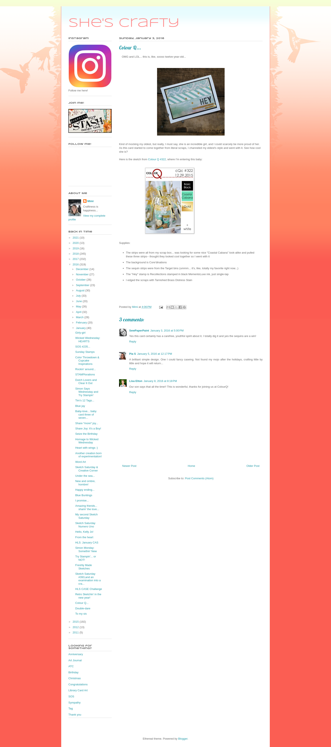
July (79, 295)
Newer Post (129, 465)
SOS (71, 696)
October (81, 279)
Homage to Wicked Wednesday (86, 441)
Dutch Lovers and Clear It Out (86, 381)
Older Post (253, 465)
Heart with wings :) (86, 447)
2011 (76, 632)
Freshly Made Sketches (83, 567)
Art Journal (75, 660)
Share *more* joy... (86, 423)
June (79, 301)
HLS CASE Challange (88, 589)
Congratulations (78, 684)
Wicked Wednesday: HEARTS (87, 339)
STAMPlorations (85, 374)
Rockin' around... (85, 369)
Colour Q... (81, 602)
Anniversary (75, 654)
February (82, 322)
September (83, 285)
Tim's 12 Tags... (84, 400)
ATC (71, 666)
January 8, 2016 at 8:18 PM (160, 381)
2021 (76, 237)
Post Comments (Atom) (199, 478)
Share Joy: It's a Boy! (88, 428)
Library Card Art (78, 690)
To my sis (81, 613)
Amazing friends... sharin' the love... (87, 507)
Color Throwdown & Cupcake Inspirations (87, 360)
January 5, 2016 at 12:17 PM (154, 353)
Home (191, 465)
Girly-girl (80, 332)
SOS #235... (82, 346)
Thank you (74, 714)
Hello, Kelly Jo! (84, 531)
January (81, 328)
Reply (132, 341)
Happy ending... (84, 489)
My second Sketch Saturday (86, 516)
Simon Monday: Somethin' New (86, 549)
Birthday (73, 672)
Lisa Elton (135, 381)
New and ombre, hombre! (85, 482)
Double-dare (82, 608)
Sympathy (74, 702)
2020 (76, 242)
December (83, 269)
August (80, 290)
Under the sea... (85, 475)
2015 (76, 621)
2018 (76, 253)
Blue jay (80, 405)
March (80, 317)
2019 (76, 248)
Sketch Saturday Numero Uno (85, 525)
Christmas (74, 678)
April (79, 312)
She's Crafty (124, 23)
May (79, 306)
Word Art (80, 461)
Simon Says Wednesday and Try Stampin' (86, 392)
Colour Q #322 (157, 159)
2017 (76, 259)
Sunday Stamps (85, 351)
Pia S (132, 353)
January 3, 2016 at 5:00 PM (167, 330)
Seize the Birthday (86, 433)
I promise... (82, 500)
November (83, 274)
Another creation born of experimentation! (88, 455)
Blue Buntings (83, 495)
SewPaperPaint (139, 330)
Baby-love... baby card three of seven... (85, 414)
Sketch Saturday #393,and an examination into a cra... (88, 578)
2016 (76, 264)
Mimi (90, 201)
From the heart (84, 537)
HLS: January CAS (86, 542)
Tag (70, 708)
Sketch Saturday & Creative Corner (86, 469)
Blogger (182, 738)
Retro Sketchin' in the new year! (88, 596)
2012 (76, 627)
